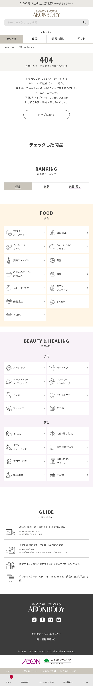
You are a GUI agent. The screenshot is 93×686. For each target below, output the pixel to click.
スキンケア (19, 367)
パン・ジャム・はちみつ (64, 246)
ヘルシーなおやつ (19, 246)
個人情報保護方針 (46, 639)
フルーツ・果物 (21, 288)
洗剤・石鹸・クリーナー (63, 461)
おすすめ (47, 32)
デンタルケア (63, 395)
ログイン (12, 671)
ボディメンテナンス (20, 447)
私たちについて (68, 671)
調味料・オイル (21, 260)
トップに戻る (46, 115)
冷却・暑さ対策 (65, 433)
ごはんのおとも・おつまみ (22, 274)
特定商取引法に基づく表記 (46, 634)
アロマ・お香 (20, 461)
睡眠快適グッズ (65, 447)
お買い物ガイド (29, 671)
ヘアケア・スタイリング (63, 381)
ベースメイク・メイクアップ (20, 381)
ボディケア (62, 367)
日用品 (17, 433)
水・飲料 (61, 301)
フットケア (18, 408)
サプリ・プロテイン (62, 288)
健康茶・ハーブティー (20, 232)
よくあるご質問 (48, 671)
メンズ (16, 395)
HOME (7, 47)
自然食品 (62, 232)
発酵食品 (18, 301)
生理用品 (18, 474)
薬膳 (59, 260)
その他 (17, 315)
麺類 (59, 274)
